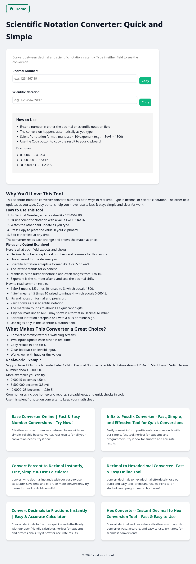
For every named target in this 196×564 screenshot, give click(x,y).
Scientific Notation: (26, 92)
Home (18, 8)
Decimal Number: (25, 71)
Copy (145, 81)
